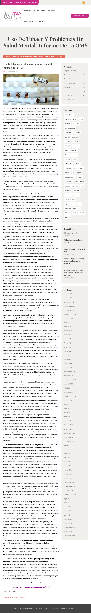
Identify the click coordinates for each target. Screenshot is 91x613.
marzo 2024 (68, 339)
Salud (43, 11)
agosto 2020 (68, 450)
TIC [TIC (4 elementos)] (79, 208)
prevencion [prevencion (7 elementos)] (68, 195)
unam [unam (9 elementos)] (75, 213)
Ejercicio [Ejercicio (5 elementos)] (67, 159)
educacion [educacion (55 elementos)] (76, 146)
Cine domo (68, 75)
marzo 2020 (68, 470)
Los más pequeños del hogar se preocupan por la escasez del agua (74, 272)
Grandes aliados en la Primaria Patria (74, 250)
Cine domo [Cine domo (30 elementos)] (76, 124)
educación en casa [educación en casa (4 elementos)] (71, 150)
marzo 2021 (68, 421)
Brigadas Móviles (70, 71)
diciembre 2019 (69, 482)
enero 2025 (68, 298)
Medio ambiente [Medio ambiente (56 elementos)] (70, 177)
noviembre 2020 (70, 437)
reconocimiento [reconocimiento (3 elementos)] (70, 199)
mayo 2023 (68, 351)
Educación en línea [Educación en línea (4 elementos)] (71, 155)
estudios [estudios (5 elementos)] (77, 164)
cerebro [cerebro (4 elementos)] (67, 124)
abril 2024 (67, 335)
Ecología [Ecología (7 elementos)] (67, 146)
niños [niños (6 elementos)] (82, 181)
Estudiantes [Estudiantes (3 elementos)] (68, 164)
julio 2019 (67, 503)
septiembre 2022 (70, 380)
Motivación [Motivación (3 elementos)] (68, 181)
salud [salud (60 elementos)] (79, 204)
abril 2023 (67, 355)
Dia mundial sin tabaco (11, 597)
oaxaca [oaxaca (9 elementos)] (67, 186)
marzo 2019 (68, 519)
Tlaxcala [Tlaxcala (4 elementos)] (67, 213)
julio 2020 (67, 454)
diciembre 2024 (69, 302)
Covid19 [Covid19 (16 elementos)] (67, 137)
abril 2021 (67, 417)
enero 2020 (68, 478)
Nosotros (28, 11)
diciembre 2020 (69, 433)
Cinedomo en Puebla (71, 233)
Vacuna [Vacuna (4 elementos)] (81, 213)
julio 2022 (67, 388)
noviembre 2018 (69, 527)
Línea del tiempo (80, 16)
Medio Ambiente (30, 22)
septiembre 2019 (70, 495)
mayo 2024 (68, 331)
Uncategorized (69, 99)
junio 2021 (67, 409)
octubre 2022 (68, 376)
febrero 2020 (68, 474)
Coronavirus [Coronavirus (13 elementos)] (69, 133)
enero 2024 (68, 347)
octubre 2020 (69, 441)
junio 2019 (67, 507)
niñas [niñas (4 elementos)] (76, 181)
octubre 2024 (69, 310)
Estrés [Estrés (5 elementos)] (74, 159)
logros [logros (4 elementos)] (79, 173)
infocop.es (13, 591)
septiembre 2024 (70, 314)
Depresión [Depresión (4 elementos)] (75, 137)
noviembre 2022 (69, 372)
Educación (52, 11)
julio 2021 (67, 404)
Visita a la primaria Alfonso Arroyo (73, 241)
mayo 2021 (67, 413)
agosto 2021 (68, 400)
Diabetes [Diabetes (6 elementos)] (68, 141)
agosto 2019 (68, 499)
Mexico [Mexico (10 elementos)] (80, 177)
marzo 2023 (68, 359)
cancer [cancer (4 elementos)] (81, 119)
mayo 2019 (67, 511)
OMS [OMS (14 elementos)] (82, 186)
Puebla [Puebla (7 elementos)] (77, 195)
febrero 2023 (68, 363)
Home (8, 56)
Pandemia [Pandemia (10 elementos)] (68, 190)
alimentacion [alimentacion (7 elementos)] (69, 115)
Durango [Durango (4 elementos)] (75, 141)
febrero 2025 (68, 294)
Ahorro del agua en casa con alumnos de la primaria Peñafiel (74, 261)
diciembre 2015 (69, 536)
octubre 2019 (68, 490)
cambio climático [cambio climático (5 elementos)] (70, 119)
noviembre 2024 (70, 306)
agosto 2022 (68, 384)
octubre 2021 (68, 392)
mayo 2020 (68, 462)
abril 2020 (67, 466)
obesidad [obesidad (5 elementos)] (75, 186)
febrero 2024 (68, 343)
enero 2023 (68, 368)
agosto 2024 (68, 318)
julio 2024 (67, 323)
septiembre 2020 (70, 445)
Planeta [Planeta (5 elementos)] (76, 190)
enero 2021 (68, 429)
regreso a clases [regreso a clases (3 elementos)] (70, 204)
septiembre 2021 (70, 396)
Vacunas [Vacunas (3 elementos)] (67, 217)
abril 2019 (67, 515)
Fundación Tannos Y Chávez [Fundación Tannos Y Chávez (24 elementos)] (74, 168)
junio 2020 (67, 458)
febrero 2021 (68, 425)
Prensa (40, 22)
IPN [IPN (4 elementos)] (73, 173)
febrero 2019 (68, 523)
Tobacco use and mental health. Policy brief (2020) (30, 587)
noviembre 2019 (69, 486)
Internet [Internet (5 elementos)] (67, 173)
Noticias (36, 11)
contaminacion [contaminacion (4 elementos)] (70, 128)
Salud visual (68, 95)
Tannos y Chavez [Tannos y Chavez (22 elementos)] (70, 208)
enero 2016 (68, 531)
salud (23, 597)
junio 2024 (67, 327)
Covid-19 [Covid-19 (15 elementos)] (78, 133)
